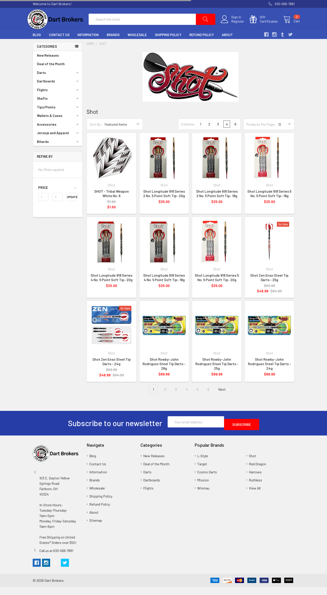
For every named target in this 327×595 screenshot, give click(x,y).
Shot (102, 54)
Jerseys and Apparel (58, 144)
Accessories (58, 135)
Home (90, 54)
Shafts (58, 109)
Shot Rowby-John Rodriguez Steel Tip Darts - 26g (164, 374)
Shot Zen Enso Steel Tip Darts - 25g (269, 288)
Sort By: (96, 135)
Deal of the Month (51, 75)
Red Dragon (257, 472)
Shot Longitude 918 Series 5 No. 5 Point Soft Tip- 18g (269, 204)
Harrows (255, 480)
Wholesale (137, 45)
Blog (37, 45)
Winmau (203, 496)
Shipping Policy (168, 45)
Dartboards (58, 92)
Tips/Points (58, 118)
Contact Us (59, 45)
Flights (58, 101)
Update (72, 207)
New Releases (48, 66)
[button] (57, 198)
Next (224, 400)
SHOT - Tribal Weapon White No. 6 (111, 204)
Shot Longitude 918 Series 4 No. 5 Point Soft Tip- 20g (112, 288)
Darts (58, 83)
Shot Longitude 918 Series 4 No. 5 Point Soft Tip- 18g (164, 288)
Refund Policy (201, 45)
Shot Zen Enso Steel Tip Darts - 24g (111, 372)
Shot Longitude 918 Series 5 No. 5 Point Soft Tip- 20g (217, 288)
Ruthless (255, 488)
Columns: (188, 135)
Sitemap (95, 528)
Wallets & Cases (58, 126)
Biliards (58, 152)
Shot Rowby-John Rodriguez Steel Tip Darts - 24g (269, 374)
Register (232, 27)
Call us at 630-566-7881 (56, 558)
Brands (113, 45)
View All (255, 496)
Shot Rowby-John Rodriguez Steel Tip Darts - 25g (216, 374)
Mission (203, 488)
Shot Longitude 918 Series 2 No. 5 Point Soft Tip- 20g (164, 204)
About (227, 45)
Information (88, 45)
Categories (47, 57)
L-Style (202, 464)
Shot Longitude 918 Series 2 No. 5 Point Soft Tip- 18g (217, 204)
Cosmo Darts (207, 480)
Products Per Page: (261, 135)
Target (202, 472)
